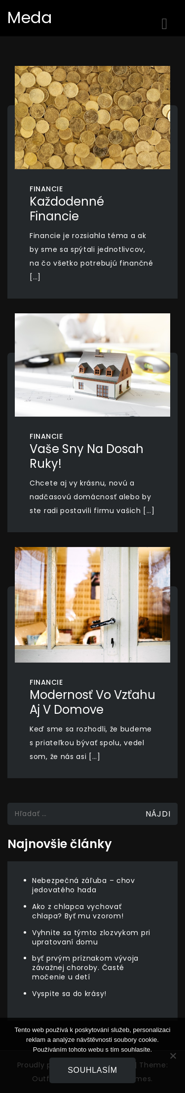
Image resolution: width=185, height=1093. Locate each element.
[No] (173, 1056)
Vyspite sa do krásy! (69, 994)
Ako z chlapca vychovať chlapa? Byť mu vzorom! (77, 911)
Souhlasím (92, 1070)
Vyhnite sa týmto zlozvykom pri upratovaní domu (91, 937)
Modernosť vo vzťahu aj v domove (92, 702)
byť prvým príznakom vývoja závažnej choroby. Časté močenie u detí (85, 967)
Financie (46, 189)
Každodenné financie (67, 208)
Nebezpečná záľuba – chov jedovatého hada (83, 885)
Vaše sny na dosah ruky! (87, 456)
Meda (29, 17)
